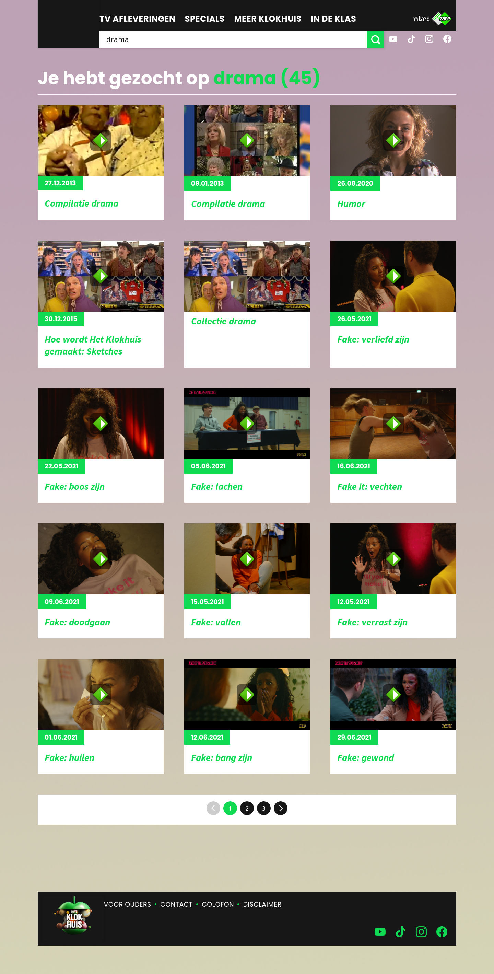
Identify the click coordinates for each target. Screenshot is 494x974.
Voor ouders (127, 904)
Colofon (218, 904)
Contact (176, 904)
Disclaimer (262, 904)
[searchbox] (233, 39)
